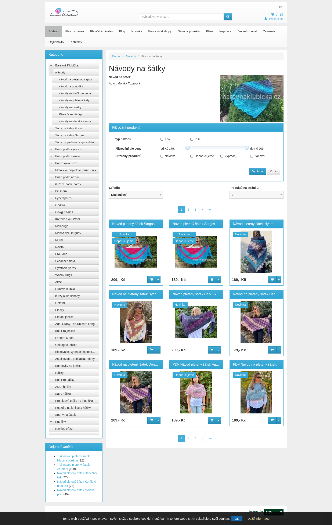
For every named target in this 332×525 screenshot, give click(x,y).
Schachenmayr (65, 261)
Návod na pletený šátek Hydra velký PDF (143, 294)
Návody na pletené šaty (73, 100)
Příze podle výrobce (68, 149)
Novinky (136, 31)
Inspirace (225, 31)
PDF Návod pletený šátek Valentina (199, 364)
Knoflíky (60, 421)
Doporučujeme (202, 156)
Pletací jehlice (64, 317)
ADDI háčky (63, 386)
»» (210, 209)
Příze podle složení (67, 156)
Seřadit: (114, 187)
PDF (195, 139)
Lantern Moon (64, 338)
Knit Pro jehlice (65, 331)
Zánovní (257, 156)
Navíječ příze (64, 428)
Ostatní (60, 303)
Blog (122, 31)
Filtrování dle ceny (128, 148)
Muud (59, 240)
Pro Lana (61, 254)
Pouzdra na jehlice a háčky (73, 407)
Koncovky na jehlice (68, 366)
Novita (59, 247)
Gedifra (60, 205)
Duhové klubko (65, 289)
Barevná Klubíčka (67, 65)
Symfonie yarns (65, 268)
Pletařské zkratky (101, 31)
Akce (58, 282)
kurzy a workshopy (67, 296)
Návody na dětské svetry (74, 121)
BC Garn (61, 191)
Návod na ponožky (70, 86)
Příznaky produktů (128, 156)
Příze (209, 31)
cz (280, 6)
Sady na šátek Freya (68, 128)
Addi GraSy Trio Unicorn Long (75, 324)
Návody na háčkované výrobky (78, 93)
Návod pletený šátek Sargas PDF (198, 224)
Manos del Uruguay (68, 233)
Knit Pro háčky (64, 379)
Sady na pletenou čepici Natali (75, 142)
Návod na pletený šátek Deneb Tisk (139, 364)
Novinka (168, 156)
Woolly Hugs (63, 275)
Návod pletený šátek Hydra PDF (257, 224)
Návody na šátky (70, 114)
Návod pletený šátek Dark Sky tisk (198, 294)
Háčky (59, 372)
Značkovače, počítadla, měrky (75, 359)
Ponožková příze (66, 163)
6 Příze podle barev (68, 184)
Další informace (259, 518)
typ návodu (123, 139)
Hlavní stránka (74, 31)
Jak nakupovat (247, 31)
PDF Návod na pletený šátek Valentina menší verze (271, 364)
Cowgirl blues (64, 212)
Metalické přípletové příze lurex (75, 170)
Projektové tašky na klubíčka (74, 400)
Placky (59, 310)
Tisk (165, 139)
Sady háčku (63, 393)
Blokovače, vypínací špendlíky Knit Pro (77, 352)
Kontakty (76, 42)
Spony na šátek (65, 414)
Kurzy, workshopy (159, 31)
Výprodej (228, 156)
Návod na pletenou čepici (75, 79)
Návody (60, 72)
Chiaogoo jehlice (66, 345)
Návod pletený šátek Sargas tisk (136, 224)
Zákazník (269, 31)
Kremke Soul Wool (67, 219)
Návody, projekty (189, 31)
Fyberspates (63, 198)
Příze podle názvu (67, 177)
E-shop (53, 31)
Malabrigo (61, 226)
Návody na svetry (69, 107)
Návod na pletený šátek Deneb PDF (260, 294)
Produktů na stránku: (244, 187)
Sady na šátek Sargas (69, 135)
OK (237, 518)
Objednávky (56, 42)
